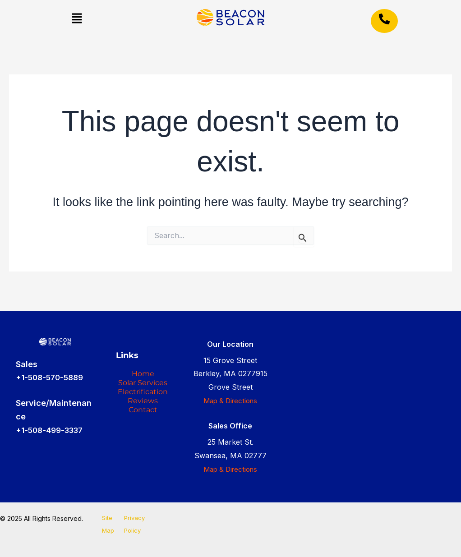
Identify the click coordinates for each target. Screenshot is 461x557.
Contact (143, 456)
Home (143, 370)
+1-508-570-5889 (52, 371)
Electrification (143, 420)
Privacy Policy (134, 525)
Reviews (143, 442)
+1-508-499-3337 (52, 423)
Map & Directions (230, 393)
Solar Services (143, 391)
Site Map (106, 525)
